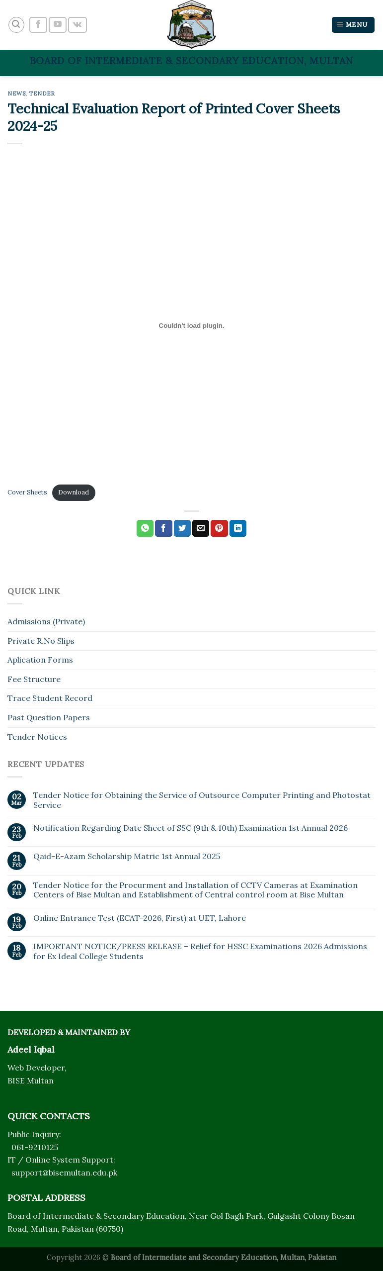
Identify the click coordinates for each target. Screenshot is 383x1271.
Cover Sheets (27, 492)
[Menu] (353, 25)
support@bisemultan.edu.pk (64, 1172)
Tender (42, 93)
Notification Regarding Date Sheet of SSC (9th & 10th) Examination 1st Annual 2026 (190, 828)
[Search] (16, 25)
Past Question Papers (48, 717)
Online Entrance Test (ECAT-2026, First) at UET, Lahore (139, 918)
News (16, 93)
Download (73, 492)
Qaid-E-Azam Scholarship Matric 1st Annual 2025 (126, 856)
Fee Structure (34, 679)
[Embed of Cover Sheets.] (191, 325)
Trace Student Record (49, 698)
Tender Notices (37, 737)
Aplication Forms (40, 660)
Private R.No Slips (41, 641)
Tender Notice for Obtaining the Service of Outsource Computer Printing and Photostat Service (202, 799)
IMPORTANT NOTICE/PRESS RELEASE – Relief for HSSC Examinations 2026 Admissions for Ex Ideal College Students (200, 951)
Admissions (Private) (46, 621)
